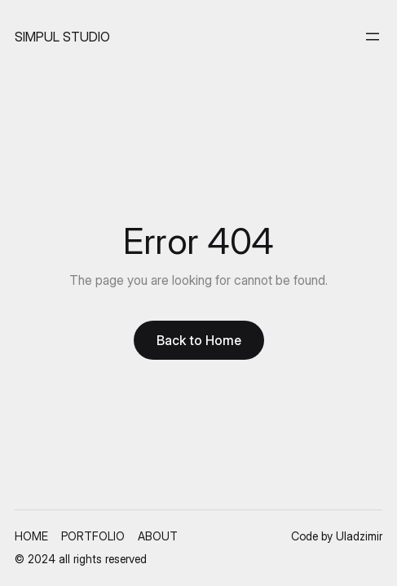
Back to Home (199, 340)
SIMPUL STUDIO (62, 36)
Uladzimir (359, 536)
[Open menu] (372, 36)
